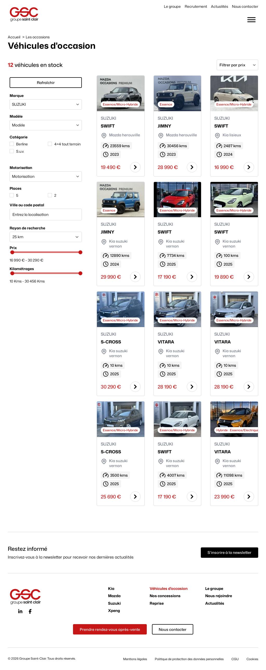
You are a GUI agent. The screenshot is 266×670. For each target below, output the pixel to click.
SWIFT (107, 126)
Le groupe (172, 6)
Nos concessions (165, 596)
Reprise (157, 604)
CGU (235, 659)
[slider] (10, 250)
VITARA (165, 342)
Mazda (114, 596)
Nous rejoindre (218, 596)
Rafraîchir (45, 80)
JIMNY (164, 126)
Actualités (219, 6)
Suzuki (114, 604)
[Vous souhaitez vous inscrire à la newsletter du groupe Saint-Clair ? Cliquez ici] (229, 553)
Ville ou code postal (25, 202)
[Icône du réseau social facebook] (30, 612)
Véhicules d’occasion (169, 589)
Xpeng (114, 611)
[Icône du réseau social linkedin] (20, 612)
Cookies (252, 659)
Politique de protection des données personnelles (189, 659)
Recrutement (196, 6)
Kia (111, 589)
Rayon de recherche (25, 225)
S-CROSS (110, 342)
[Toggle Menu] (251, 19)
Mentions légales (135, 659)
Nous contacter (245, 6)
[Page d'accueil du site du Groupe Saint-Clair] (24, 14)
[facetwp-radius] (45, 234)
